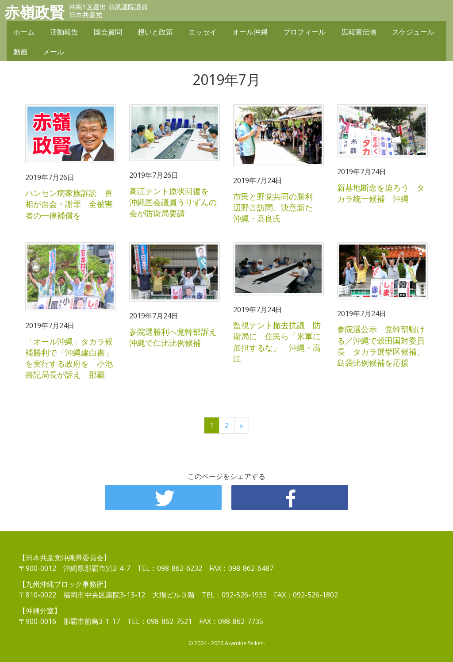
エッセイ (202, 32)
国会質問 (108, 32)
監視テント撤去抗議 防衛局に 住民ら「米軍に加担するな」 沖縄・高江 (277, 342)
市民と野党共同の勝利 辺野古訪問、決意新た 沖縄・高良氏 (277, 207)
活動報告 (64, 32)
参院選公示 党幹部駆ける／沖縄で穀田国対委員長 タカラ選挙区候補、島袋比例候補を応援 (381, 346)
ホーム (24, 32)
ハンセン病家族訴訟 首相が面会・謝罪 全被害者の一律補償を (69, 204)
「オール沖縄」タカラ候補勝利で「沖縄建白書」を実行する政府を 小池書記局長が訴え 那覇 (69, 358)
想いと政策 (155, 32)
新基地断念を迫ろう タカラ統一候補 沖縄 (381, 193)
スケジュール (413, 32)
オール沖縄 (250, 32)
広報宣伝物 (358, 32)
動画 (20, 52)
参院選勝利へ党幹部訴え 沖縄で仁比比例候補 (177, 337)
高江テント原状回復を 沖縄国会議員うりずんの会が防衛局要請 (173, 202)
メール (53, 52)
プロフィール (304, 32)
